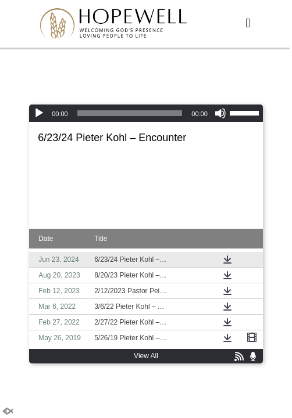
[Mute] (220, 113)
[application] (146, 113)
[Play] (39, 113)
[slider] (130, 113)
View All (146, 356)
